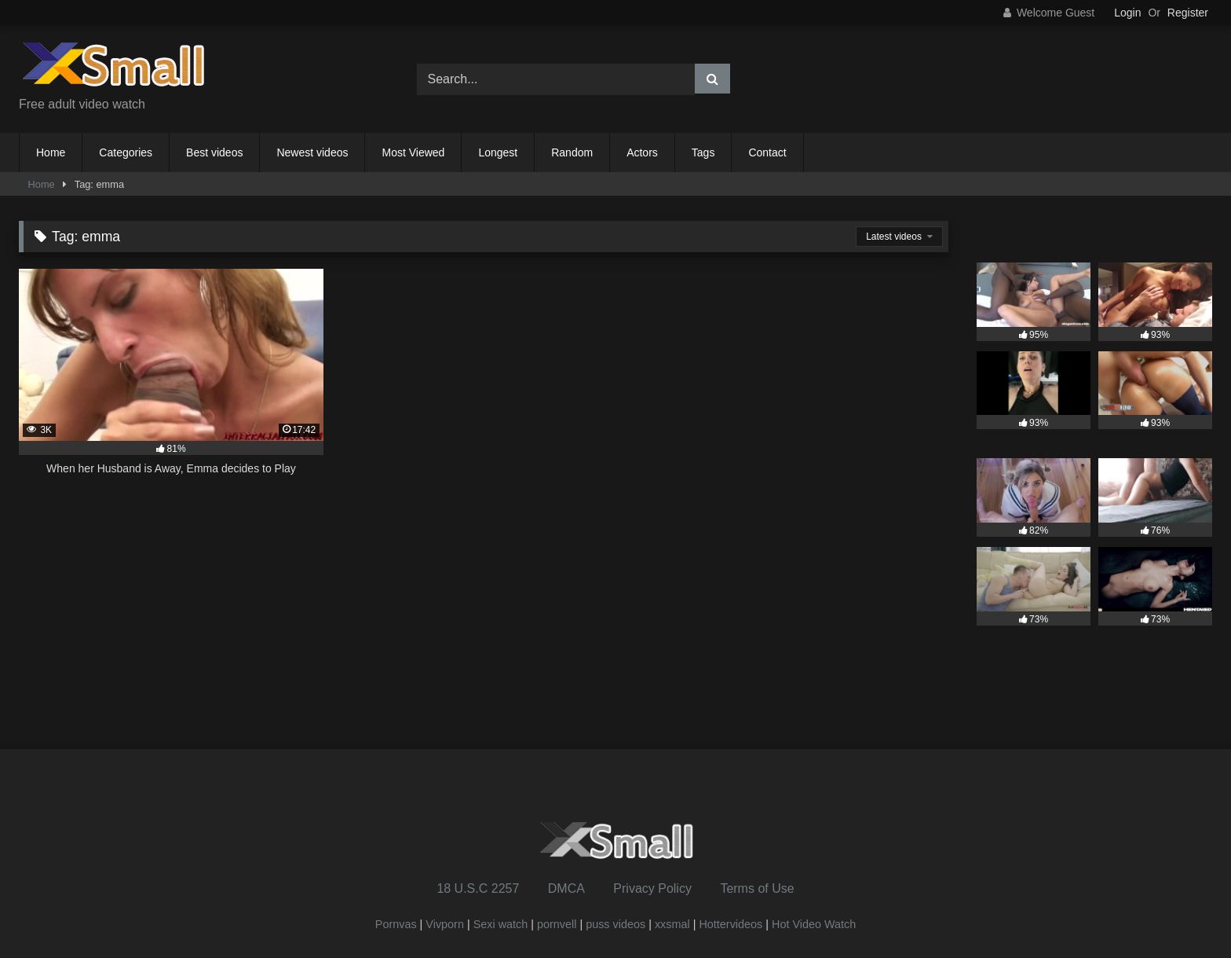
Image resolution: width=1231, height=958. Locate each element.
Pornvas (396, 924)
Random (572, 152)
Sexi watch (500, 924)
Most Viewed (413, 152)
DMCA (566, 888)
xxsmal (672, 924)
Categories (125, 152)
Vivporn (446, 924)
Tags (703, 152)
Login (1127, 12)
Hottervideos (730, 924)
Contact (767, 152)
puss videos (615, 924)
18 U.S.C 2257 (478, 888)
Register (1187, 12)
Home (50, 152)
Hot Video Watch (814, 924)
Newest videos (312, 152)
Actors (642, 152)
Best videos (214, 152)
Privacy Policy (652, 888)
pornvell (556, 924)
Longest (497, 152)
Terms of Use (757, 888)
